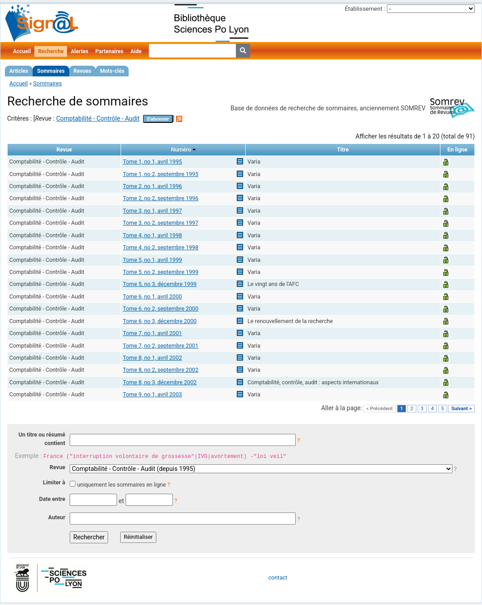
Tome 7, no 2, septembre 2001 (160, 345)
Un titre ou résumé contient (41, 438)
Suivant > (461, 409)
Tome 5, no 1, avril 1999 (152, 259)
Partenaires (110, 51)
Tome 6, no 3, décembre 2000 (160, 321)
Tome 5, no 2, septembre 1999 (160, 272)
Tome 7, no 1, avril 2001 (152, 333)
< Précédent (379, 409)
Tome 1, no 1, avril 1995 (152, 161)
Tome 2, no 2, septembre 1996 (160, 198)
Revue (57, 467)
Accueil (22, 51)
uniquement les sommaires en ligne (121, 484)
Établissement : (365, 8)
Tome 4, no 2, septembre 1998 (160, 247)
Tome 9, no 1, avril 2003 (152, 394)
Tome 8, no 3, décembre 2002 (160, 382)
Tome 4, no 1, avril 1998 (152, 235)
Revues (83, 71)
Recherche (50, 51)
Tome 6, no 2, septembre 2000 (160, 308)
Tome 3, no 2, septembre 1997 (160, 222)
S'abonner (158, 119)
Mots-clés (112, 71)
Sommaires (50, 71)
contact (277, 577)
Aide (135, 51)
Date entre (52, 499)
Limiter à (54, 482)
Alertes (79, 51)
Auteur (56, 517)
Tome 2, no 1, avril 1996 (152, 186)
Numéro (181, 149)
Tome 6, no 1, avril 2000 (152, 296)
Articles (18, 71)
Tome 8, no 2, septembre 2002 (160, 369)
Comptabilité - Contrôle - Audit (98, 118)
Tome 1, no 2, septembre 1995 (160, 174)
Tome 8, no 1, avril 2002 (152, 357)
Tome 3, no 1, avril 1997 (152, 210)
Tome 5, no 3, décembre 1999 (160, 284)
